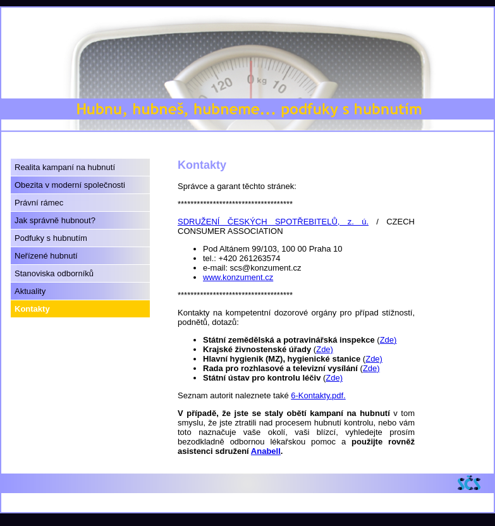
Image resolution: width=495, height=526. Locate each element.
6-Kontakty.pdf (317, 395)
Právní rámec (39, 202)
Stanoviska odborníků (54, 273)
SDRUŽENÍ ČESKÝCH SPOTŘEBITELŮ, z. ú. (273, 221)
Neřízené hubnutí (46, 255)
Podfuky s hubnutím (51, 238)
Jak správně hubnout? (55, 220)
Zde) (388, 340)
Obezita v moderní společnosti (70, 185)
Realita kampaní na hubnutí (65, 167)
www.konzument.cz (238, 277)
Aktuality (30, 291)
